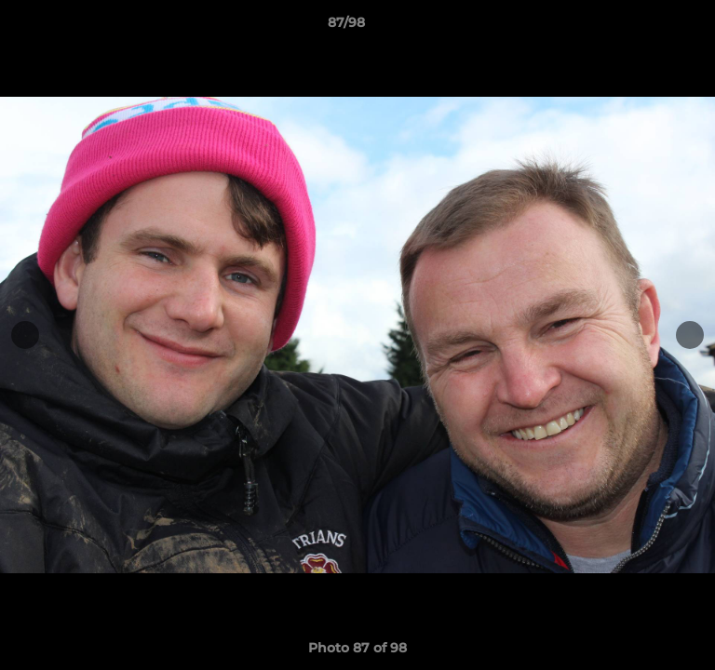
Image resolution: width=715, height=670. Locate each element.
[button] (648, 27)
